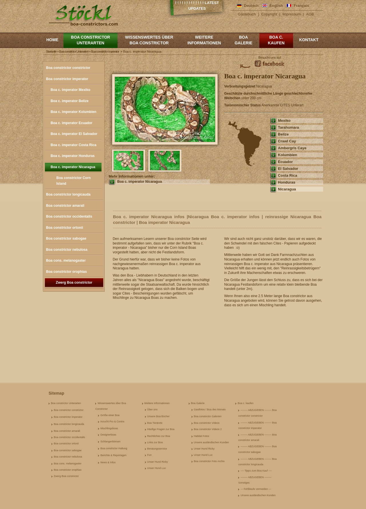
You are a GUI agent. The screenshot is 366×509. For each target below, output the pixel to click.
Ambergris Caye (292, 148)
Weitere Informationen (204, 40)
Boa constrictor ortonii (64, 228)
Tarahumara (288, 127)
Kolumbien (287, 155)
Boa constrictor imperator (67, 79)
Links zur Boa (155, 442)
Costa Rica (287, 175)
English (276, 5)
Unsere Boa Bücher (158, 416)
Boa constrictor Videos (207, 422)
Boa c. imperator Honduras (73, 156)
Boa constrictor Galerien (208, 416)
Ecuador (285, 162)
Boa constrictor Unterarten (90, 40)
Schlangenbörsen (110, 441)
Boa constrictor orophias (66, 272)
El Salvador (288, 168)
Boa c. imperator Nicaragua (73, 167)
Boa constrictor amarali (65, 206)
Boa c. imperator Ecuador (71, 123)
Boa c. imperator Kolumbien (73, 112)
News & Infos (108, 462)
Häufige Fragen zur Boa (161, 429)
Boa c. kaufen (276, 40)
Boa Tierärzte (155, 422)
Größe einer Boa (110, 415)
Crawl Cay (287, 141)
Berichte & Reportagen (113, 455)
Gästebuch (247, 14)
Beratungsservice (157, 448)
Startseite (51, 51)
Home (52, 39)
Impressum (292, 14)
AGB (310, 14)
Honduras (286, 182)
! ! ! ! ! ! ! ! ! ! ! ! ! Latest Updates (197, 6)
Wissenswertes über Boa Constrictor (149, 40)
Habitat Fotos (201, 436)
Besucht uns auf (269, 57)
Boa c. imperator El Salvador (74, 134)
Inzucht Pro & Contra (112, 421)
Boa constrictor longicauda (68, 194)
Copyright (269, 14)
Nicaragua (287, 189)
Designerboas (108, 434)
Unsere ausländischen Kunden (211, 442)
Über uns (152, 409)
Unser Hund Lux (156, 468)
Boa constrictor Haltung (113, 448)
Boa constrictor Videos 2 (208, 429)
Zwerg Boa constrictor (74, 283)
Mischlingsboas (109, 428)
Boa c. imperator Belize (70, 101)
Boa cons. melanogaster (66, 261)
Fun (149, 455)
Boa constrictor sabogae (66, 238)
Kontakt (308, 39)
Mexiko (284, 120)
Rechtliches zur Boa (158, 436)
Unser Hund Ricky (157, 461)
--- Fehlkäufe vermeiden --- (255, 489)
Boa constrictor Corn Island (73, 181)
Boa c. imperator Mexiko (70, 90)
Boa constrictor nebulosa (66, 250)
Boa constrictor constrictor (68, 68)
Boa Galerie (243, 40)
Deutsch (251, 5)
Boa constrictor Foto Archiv (209, 461)
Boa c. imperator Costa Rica (73, 145)
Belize (283, 134)
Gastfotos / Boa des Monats (210, 409)
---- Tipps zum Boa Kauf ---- (256, 470)
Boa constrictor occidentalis (69, 216)
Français (301, 5)
